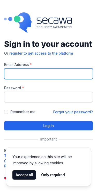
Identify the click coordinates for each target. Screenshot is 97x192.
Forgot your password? (73, 112)
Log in (48, 125)
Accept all (24, 175)
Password (14, 88)
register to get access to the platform (41, 53)
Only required (53, 175)
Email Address (18, 64)
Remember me (22, 111)
